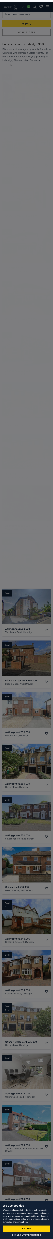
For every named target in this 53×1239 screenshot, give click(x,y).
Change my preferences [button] (26, 1233)
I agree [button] (26, 1226)
